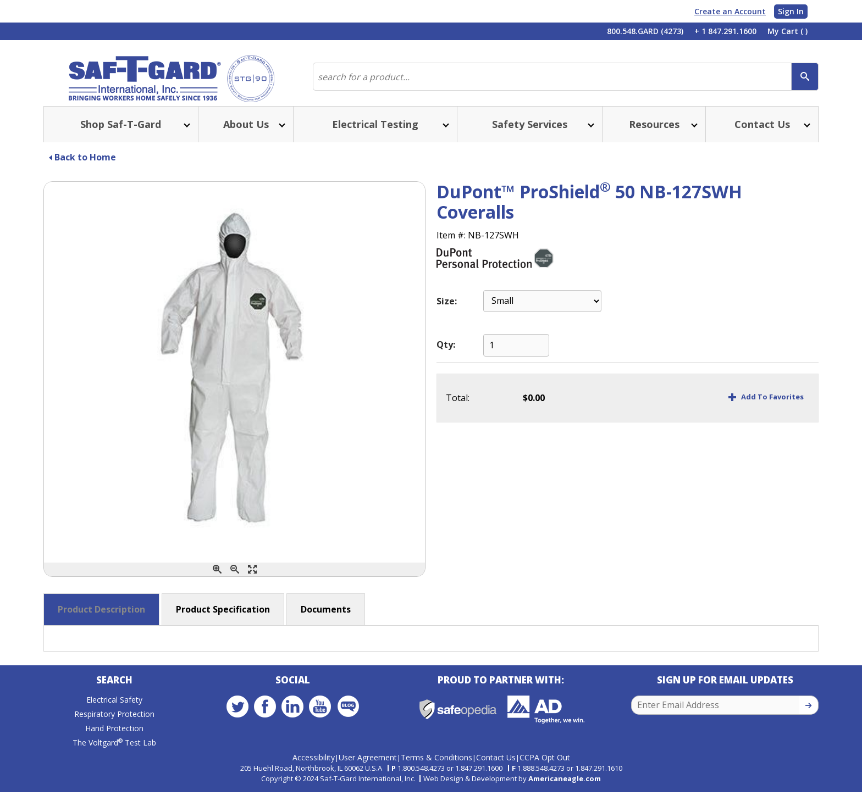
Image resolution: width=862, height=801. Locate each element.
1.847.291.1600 (478, 777)
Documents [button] (326, 620)
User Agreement (368, 766)
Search (114, 693)
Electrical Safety (114, 713)
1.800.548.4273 (421, 777)
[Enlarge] (252, 580)
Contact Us (496, 766)
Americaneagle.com (564, 787)
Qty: (445, 355)
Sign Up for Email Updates (725, 693)
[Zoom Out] (234, 580)
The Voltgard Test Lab (114, 756)
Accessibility (313, 766)
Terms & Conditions (436, 766)
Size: (446, 312)
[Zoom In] (217, 580)
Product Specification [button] (223, 620)
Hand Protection (114, 742)
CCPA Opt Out (545, 766)
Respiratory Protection (114, 727)
